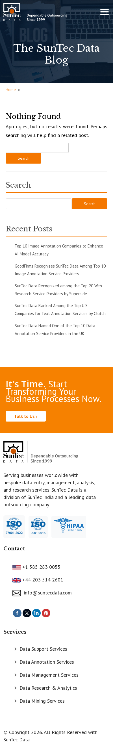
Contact (14, 549)
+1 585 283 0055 (40, 567)
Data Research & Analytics (48, 688)
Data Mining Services (42, 701)
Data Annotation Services (46, 662)
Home (11, 89)
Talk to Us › (25, 416)
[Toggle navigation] (104, 12)
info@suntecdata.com (42, 592)
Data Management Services (49, 675)
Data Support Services (43, 649)
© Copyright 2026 (22, 732)
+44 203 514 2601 (42, 579)
